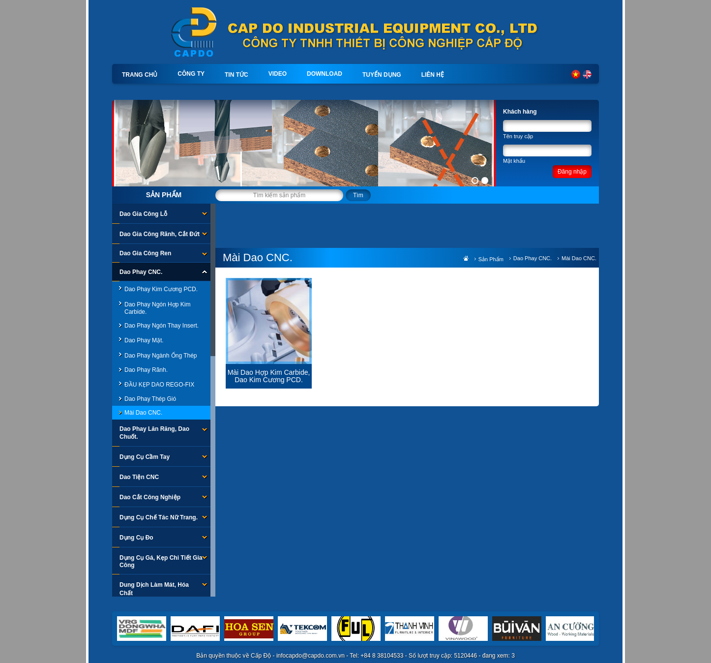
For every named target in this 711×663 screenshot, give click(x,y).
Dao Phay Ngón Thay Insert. (161, 325)
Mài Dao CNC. (143, 412)
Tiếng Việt (575, 74)
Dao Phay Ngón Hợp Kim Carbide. (157, 308)
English (587, 74)
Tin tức (236, 74)
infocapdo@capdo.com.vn (310, 655)
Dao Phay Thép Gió (150, 398)
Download (324, 73)
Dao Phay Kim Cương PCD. (161, 289)
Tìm (358, 195)
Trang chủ (139, 74)
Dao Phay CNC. (532, 258)
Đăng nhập (572, 171)
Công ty (191, 73)
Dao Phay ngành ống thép (160, 355)
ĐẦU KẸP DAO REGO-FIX (159, 384)
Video (277, 73)
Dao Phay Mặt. (144, 340)
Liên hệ (432, 74)
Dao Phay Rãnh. (146, 369)
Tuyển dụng (381, 74)
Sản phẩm (163, 195)
